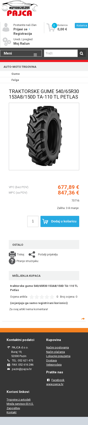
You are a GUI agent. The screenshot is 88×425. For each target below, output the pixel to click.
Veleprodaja (54, 364)
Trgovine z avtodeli (19, 399)
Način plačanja (55, 352)
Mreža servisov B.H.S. (20, 403)
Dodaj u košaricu (59, 221)
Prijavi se (20, 29)
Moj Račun (21, 44)
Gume (15, 73)
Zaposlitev (13, 408)
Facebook (57, 380)
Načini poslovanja (57, 347)
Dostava (51, 360)
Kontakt (11, 412)
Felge (15, 80)
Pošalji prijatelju (48, 254)
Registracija (22, 34)
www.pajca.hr (54, 384)
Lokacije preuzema (58, 356)
